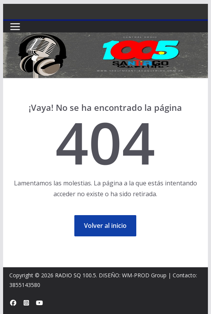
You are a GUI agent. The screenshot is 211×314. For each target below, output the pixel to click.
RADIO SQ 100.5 (75, 275)
